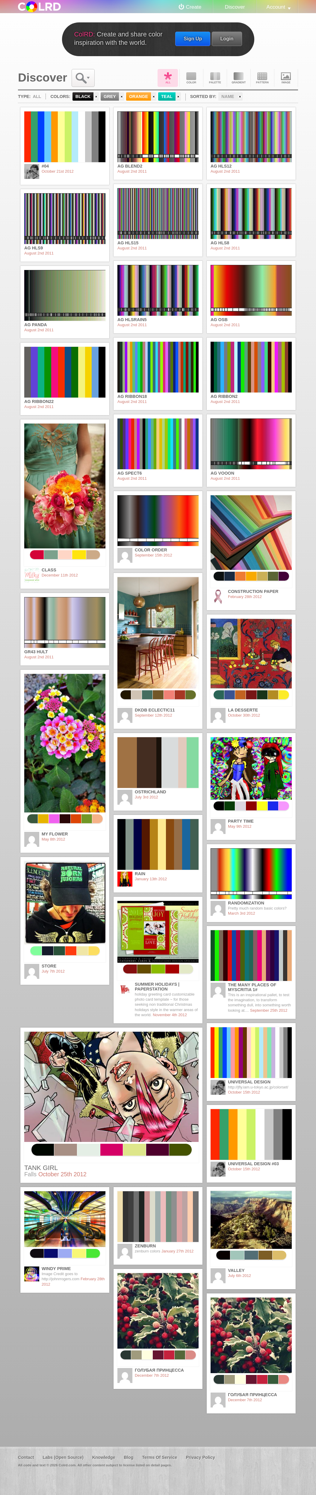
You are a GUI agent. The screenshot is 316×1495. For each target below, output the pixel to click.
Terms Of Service (159, 1457)
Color (191, 78)
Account (276, 7)
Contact (26, 1457)
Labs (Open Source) (63, 1457)
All (168, 78)
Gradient (239, 78)
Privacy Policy (200, 1457)
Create (194, 7)
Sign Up (193, 38)
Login (226, 38)
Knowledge (103, 1457)
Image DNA (286, 78)
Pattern (262, 78)
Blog (128, 1457)
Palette (215, 78)
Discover (235, 7)
